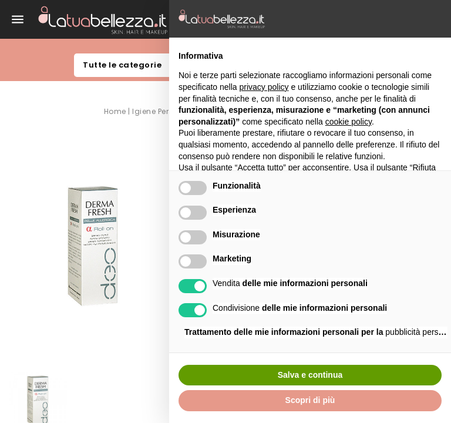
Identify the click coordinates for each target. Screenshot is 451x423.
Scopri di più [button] (310, 400)
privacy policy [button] (264, 87)
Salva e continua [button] (310, 375)
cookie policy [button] (348, 121)
